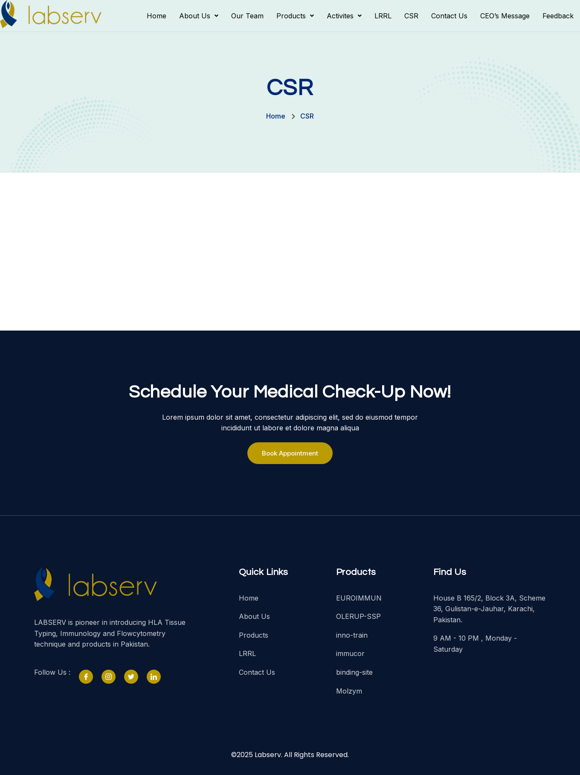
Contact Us (449, 16)
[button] (199, 16)
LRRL (383, 16)
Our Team (247, 16)
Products (295, 16)
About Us (198, 16)
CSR (411, 16)
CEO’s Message (505, 16)
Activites (344, 16)
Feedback (558, 16)
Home (156, 16)
